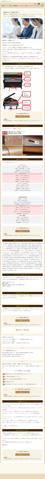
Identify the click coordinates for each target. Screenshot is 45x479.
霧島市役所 (4, 444)
